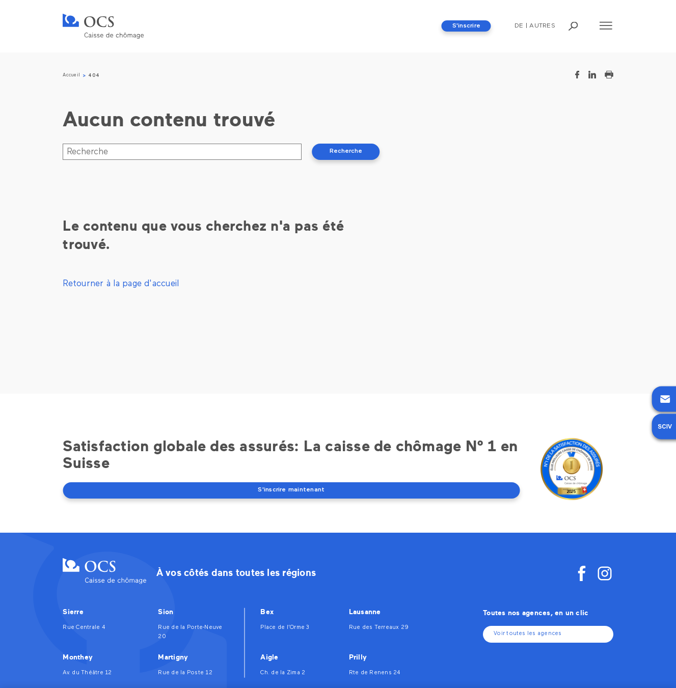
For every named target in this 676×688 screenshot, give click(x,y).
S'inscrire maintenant (291, 490)
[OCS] (103, 26)
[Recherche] (182, 152)
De (519, 26)
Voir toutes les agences (528, 634)
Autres (542, 26)
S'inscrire (466, 26)
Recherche (346, 151)
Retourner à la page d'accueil (121, 284)
